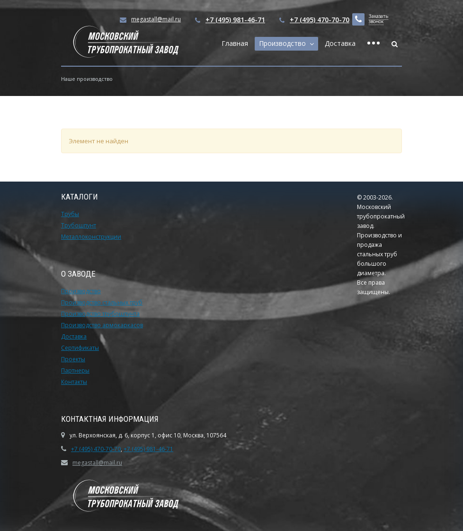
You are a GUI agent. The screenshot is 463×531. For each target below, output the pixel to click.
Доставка (340, 43)
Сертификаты (80, 348)
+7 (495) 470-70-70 (319, 19)
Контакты (74, 382)
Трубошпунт (78, 225)
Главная (235, 43)
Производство (284, 43)
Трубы (70, 214)
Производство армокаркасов (102, 325)
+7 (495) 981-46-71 (235, 19)
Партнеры (75, 370)
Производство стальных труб (101, 302)
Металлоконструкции (91, 237)
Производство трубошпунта (100, 314)
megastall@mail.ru (97, 463)
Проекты (73, 359)
